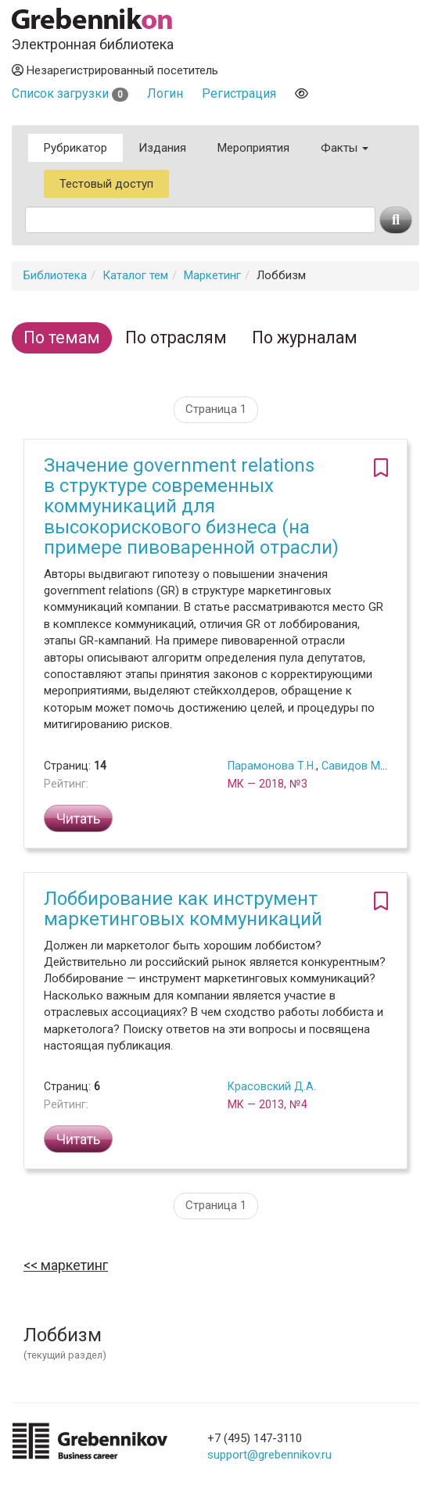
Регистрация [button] (239, 93)
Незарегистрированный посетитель (115, 70)
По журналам (304, 337)
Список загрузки (70, 93)
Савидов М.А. (357, 765)
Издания (162, 148)
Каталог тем (135, 275)
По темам (61, 337)
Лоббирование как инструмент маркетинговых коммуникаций (183, 909)
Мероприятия (253, 148)
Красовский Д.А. (272, 1086)
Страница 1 (215, 409)
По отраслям (176, 337)
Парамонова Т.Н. (272, 765)
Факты (344, 148)
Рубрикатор (75, 148)
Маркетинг (212, 275)
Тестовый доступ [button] (106, 184)
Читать (78, 818)
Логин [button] (165, 93)
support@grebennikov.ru (269, 1455)
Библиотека (55, 275)
